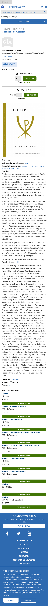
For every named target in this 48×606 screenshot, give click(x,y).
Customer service (24, 540)
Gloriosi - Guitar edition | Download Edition (20, 445)
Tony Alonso (7, 57)
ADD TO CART (29, 78)
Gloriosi (5, 394)
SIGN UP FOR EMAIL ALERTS (24, 560)
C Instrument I (24, 166)
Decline (28, 600)
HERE (18, 262)
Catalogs (6, 2)
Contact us (24, 556)
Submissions (24, 564)
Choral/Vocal (15, 379)
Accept (11, 600)
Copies (13, 95)
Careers (24, 552)
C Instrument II (34, 166)
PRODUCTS (6, 29)
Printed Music (18, 29)
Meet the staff (24, 548)
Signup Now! (24, 526)
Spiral (10, 385)
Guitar (27, 163)
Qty (13, 78)
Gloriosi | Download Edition (14, 406)
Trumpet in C (11, 169)
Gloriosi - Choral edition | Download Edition (21, 432)
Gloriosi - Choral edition (12, 419)
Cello (17, 169)
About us (24, 544)
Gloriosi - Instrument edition (14, 458)
